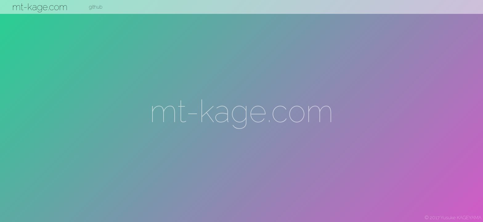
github (95, 7)
